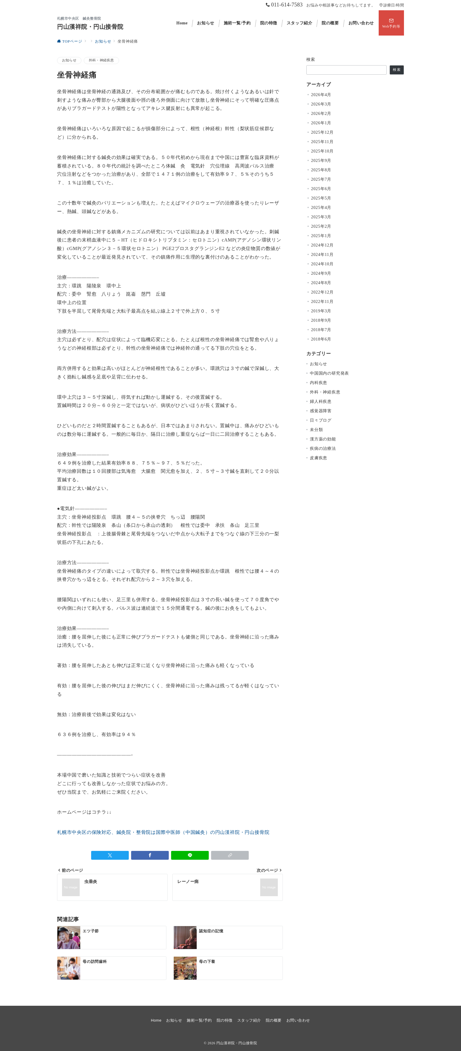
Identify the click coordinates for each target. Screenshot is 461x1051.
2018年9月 (321, 320)
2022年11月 (322, 301)
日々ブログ (321, 420)
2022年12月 (322, 292)
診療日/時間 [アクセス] (391, 5)
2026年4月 (321, 94)
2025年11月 (322, 141)
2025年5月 (321, 198)
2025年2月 (321, 226)
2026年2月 (321, 113)
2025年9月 (321, 160)
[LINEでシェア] (190, 855)
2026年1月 (321, 122)
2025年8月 (321, 169)
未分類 (316, 429)
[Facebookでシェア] (150, 855)
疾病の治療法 (323, 448)
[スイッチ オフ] (391, 23)
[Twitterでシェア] (110, 855)
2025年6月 (321, 188)
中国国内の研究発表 (329, 373)
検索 (310, 59)
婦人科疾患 (321, 401)
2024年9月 (321, 273)
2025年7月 (321, 179)
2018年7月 (321, 329)
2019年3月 (321, 311)
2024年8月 (321, 282)
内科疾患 (318, 382)
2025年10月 (322, 151)
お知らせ (69, 60)
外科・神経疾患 (101, 60)
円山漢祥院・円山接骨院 (90, 27)
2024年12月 (322, 245)
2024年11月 (322, 254)
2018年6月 (321, 339)
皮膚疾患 (318, 457)
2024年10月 (322, 264)
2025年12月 (322, 132)
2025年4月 (321, 207)
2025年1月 (321, 235)
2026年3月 (321, 104)
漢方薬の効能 (323, 439)
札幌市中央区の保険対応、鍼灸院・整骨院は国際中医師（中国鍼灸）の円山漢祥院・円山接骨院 (163, 832)
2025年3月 (321, 216)
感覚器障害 (321, 410)
